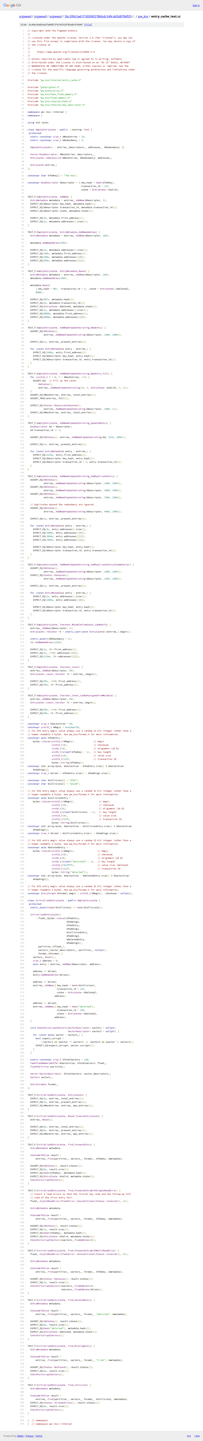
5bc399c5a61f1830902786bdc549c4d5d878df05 (98, 16)
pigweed (25, 16)
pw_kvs (143, 16)
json (197, 1435)
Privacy (29, 1435)
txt (189, 1435)
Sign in (196, 5)
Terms (38, 1435)
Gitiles (20, 1435)
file (88, 24)
